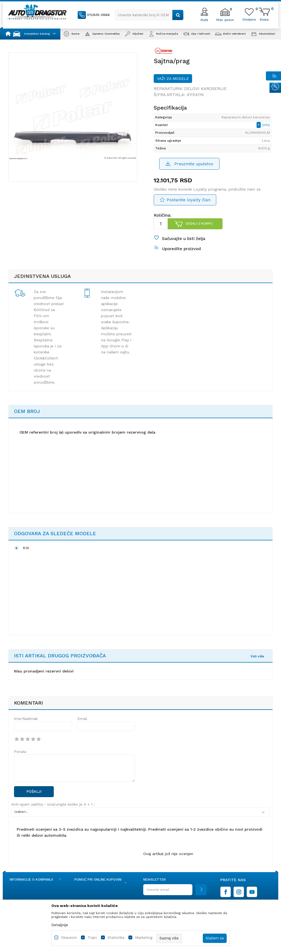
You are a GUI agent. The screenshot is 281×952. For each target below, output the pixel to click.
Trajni (92, 938)
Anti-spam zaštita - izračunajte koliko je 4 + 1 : (53, 804)
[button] (149, 15)
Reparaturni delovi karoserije (190, 88)
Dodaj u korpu (199, 223)
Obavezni (69, 938)
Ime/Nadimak (26, 719)
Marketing (143, 938)
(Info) (266, 125)
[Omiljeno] (249, 19)
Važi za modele (173, 78)
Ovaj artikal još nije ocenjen (168, 854)
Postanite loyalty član (188, 199)
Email (82, 719)
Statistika (116, 938)
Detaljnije (59, 925)
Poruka (20, 752)
